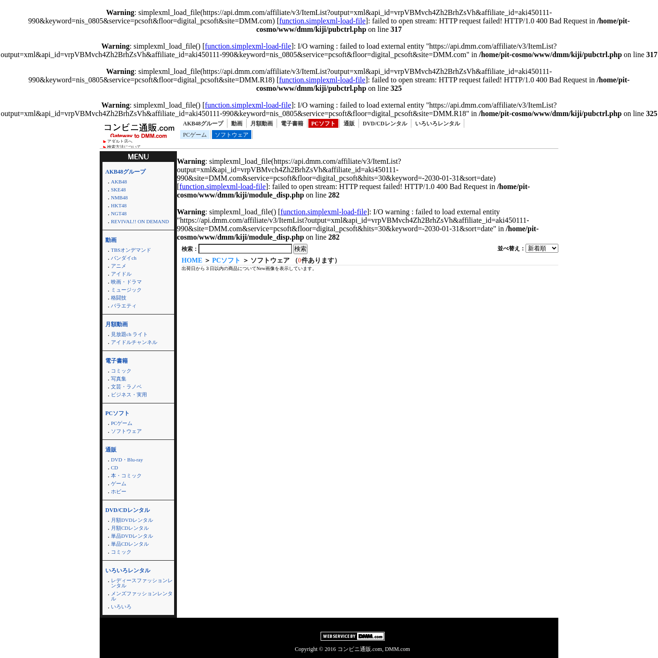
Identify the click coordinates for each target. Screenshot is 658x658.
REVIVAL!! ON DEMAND (140, 221)
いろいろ (121, 606)
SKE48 (118, 189)
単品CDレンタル (130, 544)
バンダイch (123, 258)
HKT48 (119, 205)
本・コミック (126, 475)
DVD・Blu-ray (127, 459)
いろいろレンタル (437, 123)
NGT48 (119, 213)
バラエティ (124, 305)
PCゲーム (195, 135)
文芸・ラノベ (126, 386)
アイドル (121, 274)
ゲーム (118, 483)
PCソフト (323, 123)
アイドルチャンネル (134, 342)
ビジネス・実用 (129, 394)
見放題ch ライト (129, 334)
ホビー (118, 491)
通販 (349, 123)
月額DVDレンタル (132, 520)
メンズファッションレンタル (142, 596)
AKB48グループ (203, 123)
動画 (236, 123)
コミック (121, 370)
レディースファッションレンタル (142, 583)
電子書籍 (292, 123)
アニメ (118, 266)
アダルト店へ (119, 141)
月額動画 (261, 123)
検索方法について (124, 147)
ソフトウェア (232, 135)
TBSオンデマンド (131, 250)
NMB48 (119, 197)
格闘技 (118, 297)
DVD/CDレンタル (385, 123)
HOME (192, 260)
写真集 (118, 378)
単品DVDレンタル (132, 536)
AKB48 (119, 181)
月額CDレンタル (130, 528)
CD (114, 467)
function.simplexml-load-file (322, 21)
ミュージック (126, 289)
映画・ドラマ (126, 282)
